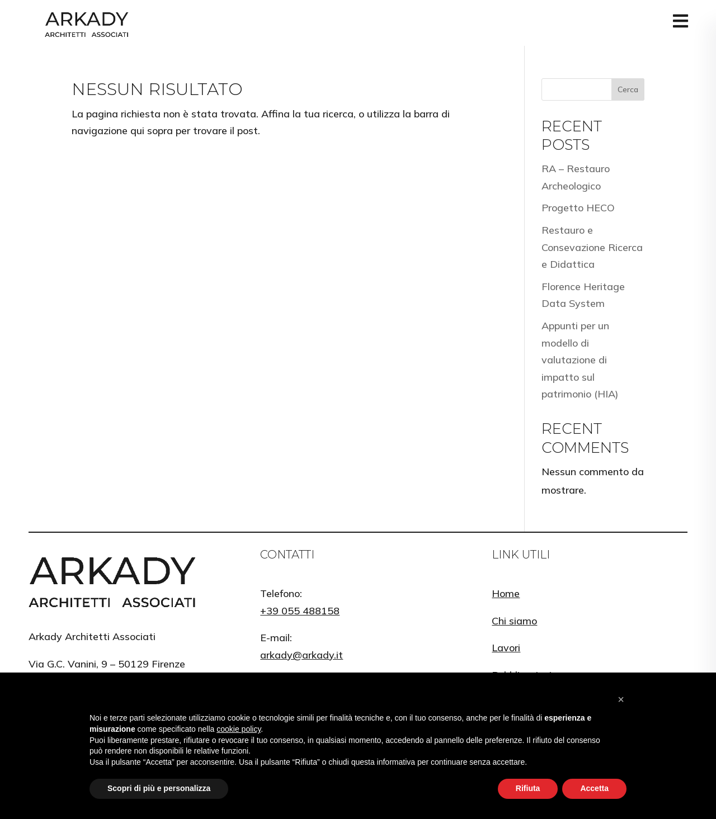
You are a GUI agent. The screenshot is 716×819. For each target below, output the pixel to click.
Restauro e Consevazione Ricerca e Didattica (592, 247)
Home (506, 593)
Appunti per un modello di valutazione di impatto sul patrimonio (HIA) (580, 359)
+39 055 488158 (300, 610)
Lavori (506, 647)
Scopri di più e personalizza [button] (158, 788)
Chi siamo (514, 620)
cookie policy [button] (238, 729)
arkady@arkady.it (301, 654)
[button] (621, 699)
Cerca (628, 89)
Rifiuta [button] (528, 788)
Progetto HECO (578, 207)
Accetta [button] (594, 788)
